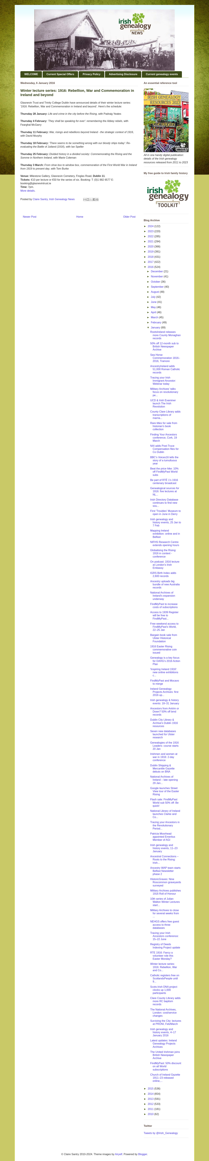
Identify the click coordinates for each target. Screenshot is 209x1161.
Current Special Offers (60, 74)
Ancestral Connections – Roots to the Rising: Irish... (164, 859)
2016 (151, 267)
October (156, 281)
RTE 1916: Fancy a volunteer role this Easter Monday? (161, 955)
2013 (151, 1099)
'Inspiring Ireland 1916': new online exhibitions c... (164, 672)
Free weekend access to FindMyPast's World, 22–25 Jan (164, 626)
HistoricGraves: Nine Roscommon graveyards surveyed (165, 882)
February (156, 322)
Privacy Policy (91, 74)
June (154, 302)
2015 (151, 1088)
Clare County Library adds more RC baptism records (165, 1001)
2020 (151, 246)
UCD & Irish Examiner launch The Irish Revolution (163, 403)
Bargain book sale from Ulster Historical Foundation (163, 638)
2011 (151, 1109)
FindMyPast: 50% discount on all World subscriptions (165, 1066)
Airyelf (118, 1154)
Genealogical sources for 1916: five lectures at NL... (164, 491)
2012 (151, 1104)
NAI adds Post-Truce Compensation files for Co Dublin (164, 448)
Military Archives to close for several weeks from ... (164, 913)
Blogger (142, 1154)
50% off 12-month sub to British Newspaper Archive (164, 346)
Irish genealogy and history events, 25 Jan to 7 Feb (165, 522)
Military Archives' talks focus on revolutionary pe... (164, 391)
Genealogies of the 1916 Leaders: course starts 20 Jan (164, 745)
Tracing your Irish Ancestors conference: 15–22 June (164, 936)
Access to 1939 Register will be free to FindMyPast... (164, 615)
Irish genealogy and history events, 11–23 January (163, 848)
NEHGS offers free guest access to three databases (164, 924)
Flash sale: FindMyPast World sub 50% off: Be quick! (164, 802)
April (154, 312)
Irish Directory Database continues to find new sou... (164, 502)
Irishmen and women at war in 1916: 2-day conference (163, 757)
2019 (151, 251)
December (157, 271)
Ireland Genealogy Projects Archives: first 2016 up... (164, 691)
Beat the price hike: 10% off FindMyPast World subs (164, 471)
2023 (151, 231)
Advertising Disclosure (123, 74)
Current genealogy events (162, 74)
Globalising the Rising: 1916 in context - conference (163, 553)
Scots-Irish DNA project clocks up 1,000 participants (163, 989)
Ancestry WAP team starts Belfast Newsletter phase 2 (165, 870)
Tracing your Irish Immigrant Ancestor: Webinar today (163, 380)
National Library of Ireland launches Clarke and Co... (165, 814)
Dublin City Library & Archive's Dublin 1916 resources (164, 722)
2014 (151, 1093)
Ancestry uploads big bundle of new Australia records (165, 584)
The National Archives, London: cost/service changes (163, 1012)
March (155, 317)
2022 (151, 236)
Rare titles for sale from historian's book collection (163, 426)
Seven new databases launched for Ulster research (163, 734)
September (157, 286)
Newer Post (29, 216)
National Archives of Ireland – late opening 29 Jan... (164, 779)
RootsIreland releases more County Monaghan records (165, 335)
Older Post (129, 216)
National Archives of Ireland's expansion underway (162, 595)
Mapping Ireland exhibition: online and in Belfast (165, 533)
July (153, 297)
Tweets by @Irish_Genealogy (161, 1133)
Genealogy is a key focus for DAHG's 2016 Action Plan (165, 660)
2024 (151, 226)
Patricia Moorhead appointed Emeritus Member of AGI (162, 836)
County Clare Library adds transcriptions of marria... (165, 414)
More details (27, 190)
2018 (151, 256)
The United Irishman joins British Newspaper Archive (165, 1055)
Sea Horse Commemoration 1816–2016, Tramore (165, 357)
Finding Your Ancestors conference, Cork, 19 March (163, 437)
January (156, 327)
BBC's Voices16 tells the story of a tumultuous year (164, 460)
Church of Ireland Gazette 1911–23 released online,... (165, 1077)
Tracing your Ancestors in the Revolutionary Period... (165, 825)
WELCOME (31, 74)
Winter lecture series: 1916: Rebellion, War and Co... (163, 967)
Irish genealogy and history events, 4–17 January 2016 (163, 1032)
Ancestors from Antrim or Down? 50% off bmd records (164, 711)
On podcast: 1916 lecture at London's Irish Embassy (164, 564)
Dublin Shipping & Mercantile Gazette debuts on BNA (162, 768)
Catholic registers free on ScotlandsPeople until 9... (164, 978)
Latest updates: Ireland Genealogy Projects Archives (163, 1043)
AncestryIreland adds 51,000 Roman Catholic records (165, 369)
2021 (151, 241)
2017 (151, 262)
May (154, 307)
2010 (151, 1114)
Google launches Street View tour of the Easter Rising (164, 791)
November (157, 276)
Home (79, 216)
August (155, 291)
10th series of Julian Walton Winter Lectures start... (165, 901)
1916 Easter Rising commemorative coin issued (163, 649)
